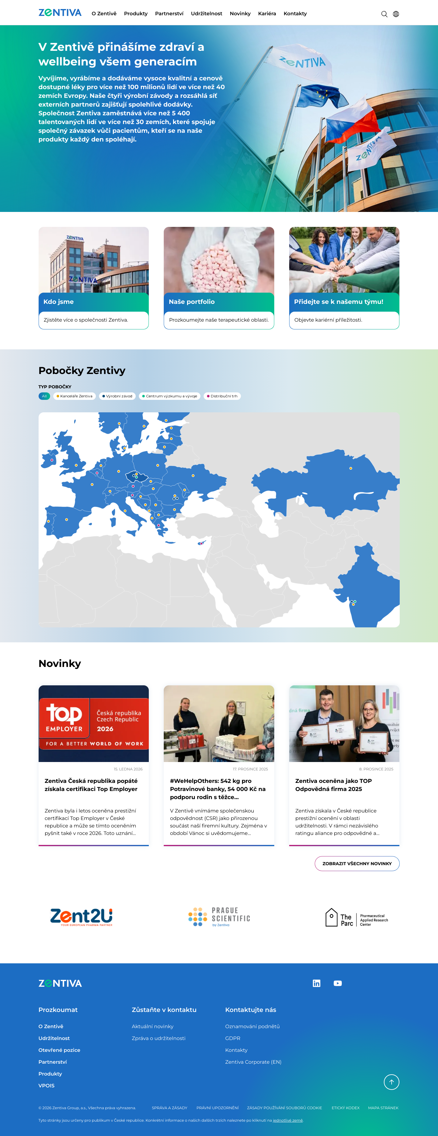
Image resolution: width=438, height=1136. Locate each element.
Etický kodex (346, 1108)
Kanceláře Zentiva (74, 396)
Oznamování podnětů (252, 1027)
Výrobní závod (117, 396)
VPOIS (47, 1086)
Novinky (240, 14)
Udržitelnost (206, 14)
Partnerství (169, 14)
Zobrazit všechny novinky (357, 863)
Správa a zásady (169, 1108)
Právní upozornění (217, 1108)
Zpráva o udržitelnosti (159, 1039)
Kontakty (295, 14)
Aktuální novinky (152, 1027)
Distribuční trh (222, 396)
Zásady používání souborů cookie (284, 1108)
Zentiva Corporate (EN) (253, 1062)
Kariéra (267, 14)
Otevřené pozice (60, 1050)
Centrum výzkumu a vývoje (169, 396)
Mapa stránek (383, 1108)
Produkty (136, 14)
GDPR (232, 1039)
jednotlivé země (288, 1120)
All (44, 396)
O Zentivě (104, 14)
